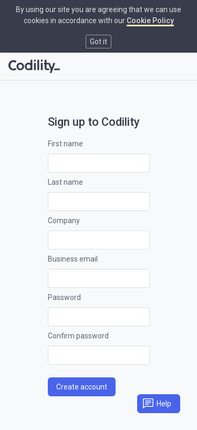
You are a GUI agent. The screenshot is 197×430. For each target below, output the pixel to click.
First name (65, 143)
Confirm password (78, 336)
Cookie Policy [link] (150, 20)
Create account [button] (81, 387)
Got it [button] (98, 41)
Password (64, 297)
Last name (65, 182)
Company (64, 220)
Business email (73, 259)
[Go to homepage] (34, 66)
